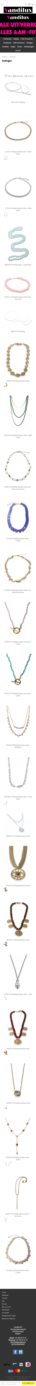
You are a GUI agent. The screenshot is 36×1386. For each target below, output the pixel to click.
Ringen (13, 47)
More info (14, 1384)
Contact (4, 1298)
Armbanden (7, 39)
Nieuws (4, 1304)
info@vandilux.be (20, 1342)
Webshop (4, 57)
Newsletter (5, 1310)
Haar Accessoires (27, 39)
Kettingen (29, 43)
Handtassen (7, 43)
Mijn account (6, 1307)
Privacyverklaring (22, 1378)
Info (3, 1301)
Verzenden (5, 1313)
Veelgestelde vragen (9, 1316)
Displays (16, 39)
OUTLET (18, 51)
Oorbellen (5, 47)
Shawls (19, 47)
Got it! (28, 1383)
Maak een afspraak (8, 1318)
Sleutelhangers (29, 47)
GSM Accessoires (19, 43)
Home (4, 1292)
